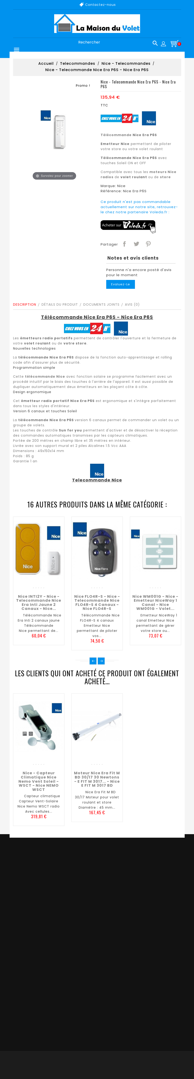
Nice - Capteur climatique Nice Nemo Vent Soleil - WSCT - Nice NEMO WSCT (38, 781)
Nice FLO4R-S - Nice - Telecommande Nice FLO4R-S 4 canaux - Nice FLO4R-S (97, 603)
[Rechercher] (116, 42)
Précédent (93, 661)
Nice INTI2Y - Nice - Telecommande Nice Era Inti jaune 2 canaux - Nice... (38, 603)
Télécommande (116, 135)
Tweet (136, 243)
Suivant (101, 661)
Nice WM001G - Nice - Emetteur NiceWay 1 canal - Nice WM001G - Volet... (155, 603)
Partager (124, 243)
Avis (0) (132, 304)
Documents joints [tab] (101, 304)
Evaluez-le (120, 284)
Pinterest (148, 243)
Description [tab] (24, 304)
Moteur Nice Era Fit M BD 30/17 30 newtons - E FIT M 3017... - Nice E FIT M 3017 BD (97, 779)
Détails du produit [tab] (60, 304)
